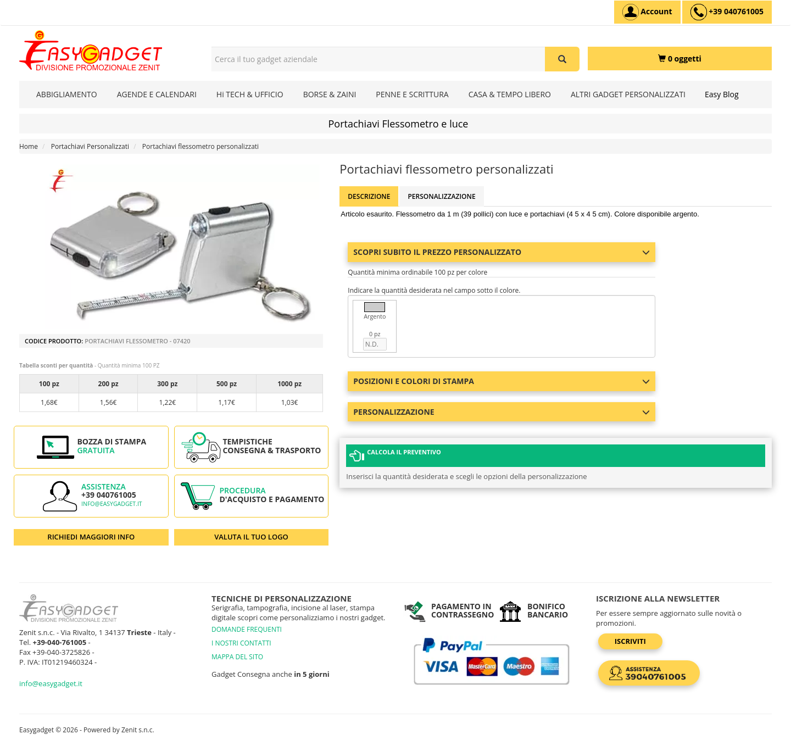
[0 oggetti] (680, 58)
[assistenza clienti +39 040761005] (727, 12)
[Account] (647, 12)
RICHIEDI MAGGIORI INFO (91, 537)
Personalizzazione (441, 196)
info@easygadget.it (111, 504)
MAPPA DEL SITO (237, 656)
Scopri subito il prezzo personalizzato (501, 252)
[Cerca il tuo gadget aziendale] (562, 59)
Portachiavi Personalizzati (90, 146)
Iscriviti (631, 641)
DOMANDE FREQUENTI (246, 629)
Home (28, 146)
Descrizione (369, 196)
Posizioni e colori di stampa (501, 381)
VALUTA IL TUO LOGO (251, 537)
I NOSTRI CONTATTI (241, 643)
